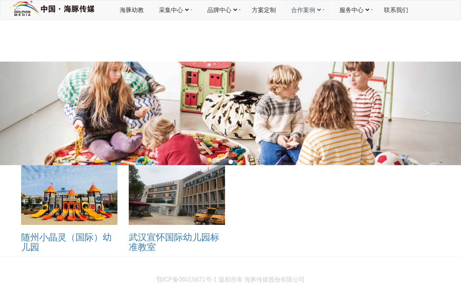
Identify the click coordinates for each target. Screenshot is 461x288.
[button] (34, 113)
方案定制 (264, 10)
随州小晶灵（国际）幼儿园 (66, 242)
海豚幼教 (132, 10)
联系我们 (396, 10)
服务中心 (354, 10)
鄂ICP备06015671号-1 (186, 279)
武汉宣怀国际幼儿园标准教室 (174, 242)
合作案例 (306, 10)
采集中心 (174, 10)
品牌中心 (222, 10)
